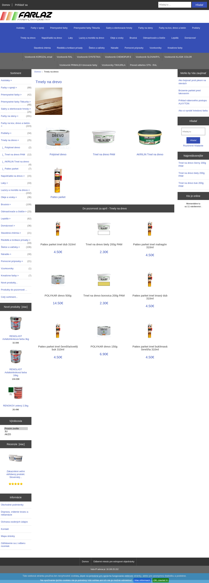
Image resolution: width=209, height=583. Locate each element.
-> (16, 140)
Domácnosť (190, 38)
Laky (70, 38)
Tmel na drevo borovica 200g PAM (104, 295)
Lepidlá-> (16, 218)
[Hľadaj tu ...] (174, 5)
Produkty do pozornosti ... (14, 289)
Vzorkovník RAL (64, 57)
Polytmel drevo (58, 153)
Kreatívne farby (175, 48)
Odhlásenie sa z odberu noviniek (13, 544)
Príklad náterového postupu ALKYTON (192, 102)
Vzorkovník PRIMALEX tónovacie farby (78, 65)
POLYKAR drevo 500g (58, 295)
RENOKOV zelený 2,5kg (15, 396)
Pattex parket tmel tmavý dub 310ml (149, 297)
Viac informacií (142, 580)
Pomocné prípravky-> (16, 261)
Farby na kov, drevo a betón (172, 28)
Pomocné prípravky (134, 48)
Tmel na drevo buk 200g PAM (191, 184)
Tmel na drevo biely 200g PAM (104, 244)
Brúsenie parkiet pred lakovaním (189, 92)
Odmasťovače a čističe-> (16, 211)
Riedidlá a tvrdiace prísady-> (16, 241)
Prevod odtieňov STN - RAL (143, 65)
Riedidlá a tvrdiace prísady (70, 48)
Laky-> (16, 183)
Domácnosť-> (16, 225)
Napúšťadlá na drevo (52, 38)
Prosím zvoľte (16, 428)
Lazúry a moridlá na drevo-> (16, 191)
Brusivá (133, 38)
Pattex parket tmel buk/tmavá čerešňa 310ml (149, 348)
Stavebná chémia (42, 48)
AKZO (16, 434)
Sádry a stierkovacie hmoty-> (16, 109)
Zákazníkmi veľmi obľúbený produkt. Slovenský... (15, 465)
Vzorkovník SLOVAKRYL (148, 57)
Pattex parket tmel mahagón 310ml (150, 246)
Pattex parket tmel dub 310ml (58, 244)
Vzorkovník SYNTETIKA (88, 57)
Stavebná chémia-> (16, 233)
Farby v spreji (37, 28)
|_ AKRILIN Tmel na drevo (16, 162)
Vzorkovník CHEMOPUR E (118, 57)
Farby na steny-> (16, 116)
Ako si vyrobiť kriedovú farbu (193, 110)
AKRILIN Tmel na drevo (150, 153)
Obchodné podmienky (12, 504)
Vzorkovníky (155, 48)
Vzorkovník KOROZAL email (38, 57)
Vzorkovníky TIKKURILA (114, 65)
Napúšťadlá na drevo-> (16, 176)
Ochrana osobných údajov (14, 521)
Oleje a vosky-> (16, 197)
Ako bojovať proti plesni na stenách (192, 82)
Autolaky (20, 28)
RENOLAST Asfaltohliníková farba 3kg (15, 328)
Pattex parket (58, 196)
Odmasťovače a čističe (154, 38)
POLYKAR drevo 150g (104, 346)
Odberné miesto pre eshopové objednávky (113, 561)
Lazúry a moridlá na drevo (91, 38)
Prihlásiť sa (21, 4)
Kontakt (5, 529)
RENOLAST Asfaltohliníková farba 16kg (16, 363)
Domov (6, 4)
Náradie (114, 48)
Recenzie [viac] (16, 444)
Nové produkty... (9, 282)
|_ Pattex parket (16, 168)
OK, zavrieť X (161, 580)
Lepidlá (174, 38)
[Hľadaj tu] (193, 131)
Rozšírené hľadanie (193, 145)
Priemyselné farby (59, 28)
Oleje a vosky (116, 38)
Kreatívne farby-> (16, 275)
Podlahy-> (16, 133)
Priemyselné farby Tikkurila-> (16, 102)
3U (16, 431)
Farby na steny (145, 28)
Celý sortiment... (9, 297)
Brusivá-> (16, 204)
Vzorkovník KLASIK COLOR (178, 57)
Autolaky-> (6, 80)
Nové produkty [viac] (15, 306)
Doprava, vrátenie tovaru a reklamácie (14, 513)
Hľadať (193, 121)
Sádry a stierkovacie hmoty (119, 28)
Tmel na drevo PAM (104, 153)
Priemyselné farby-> (16, 94)
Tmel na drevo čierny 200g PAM (192, 164)
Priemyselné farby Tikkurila (87, 28)
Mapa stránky (8, 536)
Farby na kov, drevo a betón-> (16, 125)
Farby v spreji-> (16, 87)
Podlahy (196, 28)
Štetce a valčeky (96, 48)
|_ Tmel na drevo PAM (16, 154)
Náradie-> (16, 254)
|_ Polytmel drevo (16, 147)
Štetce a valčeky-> (16, 247)
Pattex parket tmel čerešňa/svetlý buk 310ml (58, 348)
